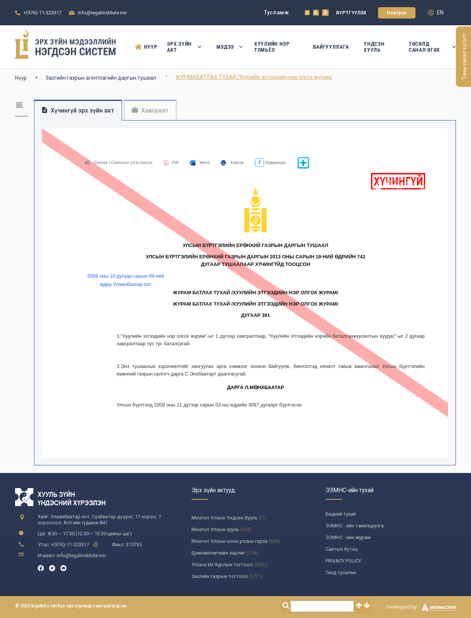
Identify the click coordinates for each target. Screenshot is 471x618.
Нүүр (143, 46)
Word (199, 162)
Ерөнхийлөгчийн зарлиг (218, 553)
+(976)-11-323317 (42, 12)
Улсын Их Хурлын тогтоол (222, 564)
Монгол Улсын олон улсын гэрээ (229, 541)
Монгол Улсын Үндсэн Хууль (224, 518)
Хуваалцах (270, 162)
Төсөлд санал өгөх (432, 47)
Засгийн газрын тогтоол (219, 576)
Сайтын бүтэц (341, 549)
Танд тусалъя (341, 572)
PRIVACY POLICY (343, 561)
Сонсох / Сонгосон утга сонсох (119, 162)
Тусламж (276, 12)
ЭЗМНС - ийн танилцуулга (355, 525)
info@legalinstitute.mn (102, 12)
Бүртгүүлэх (351, 12)
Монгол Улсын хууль (215, 529)
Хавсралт (150, 110)
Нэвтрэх (397, 12)
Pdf (171, 162)
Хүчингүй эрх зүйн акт (78, 110)
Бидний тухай (341, 514)
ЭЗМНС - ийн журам (348, 537)
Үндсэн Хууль (374, 47)
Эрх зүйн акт (184, 47)
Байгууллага (331, 47)
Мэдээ (227, 47)
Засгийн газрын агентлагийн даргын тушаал (101, 78)
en (435, 12)
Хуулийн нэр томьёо (272, 47)
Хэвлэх (232, 162)
